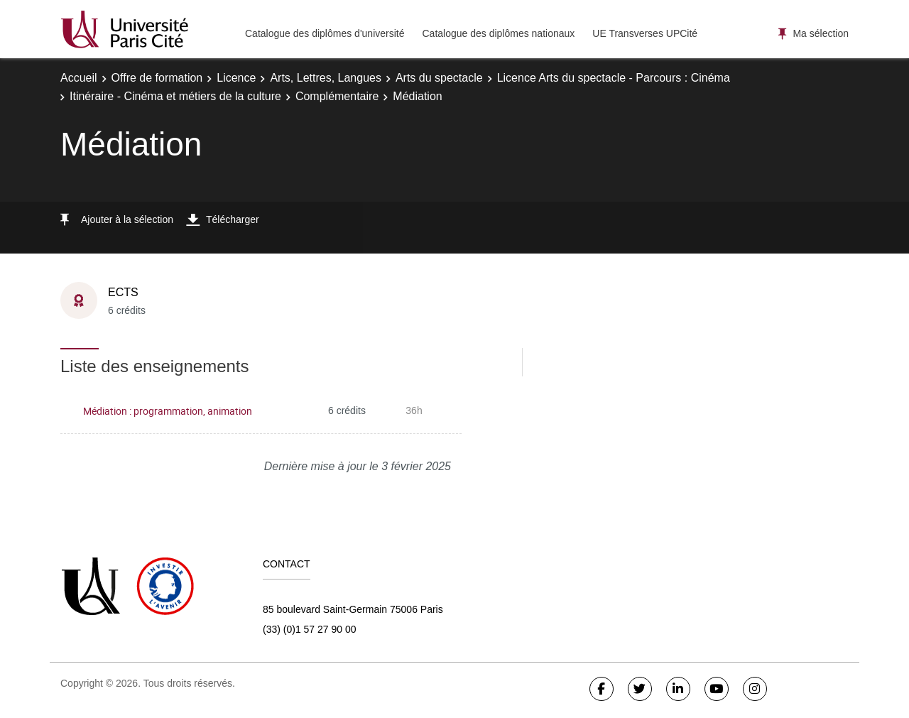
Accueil (78, 78)
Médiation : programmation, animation (167, 411)
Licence (236, 78)
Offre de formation (157, 78)
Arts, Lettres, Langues (325, 78)
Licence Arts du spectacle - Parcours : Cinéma (613, 78)
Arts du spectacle (439, 78)
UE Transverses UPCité (644, 33)
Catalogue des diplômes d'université (324, 33)
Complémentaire (337, 96)
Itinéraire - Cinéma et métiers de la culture (175, 96)
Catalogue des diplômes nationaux (498, 33)
